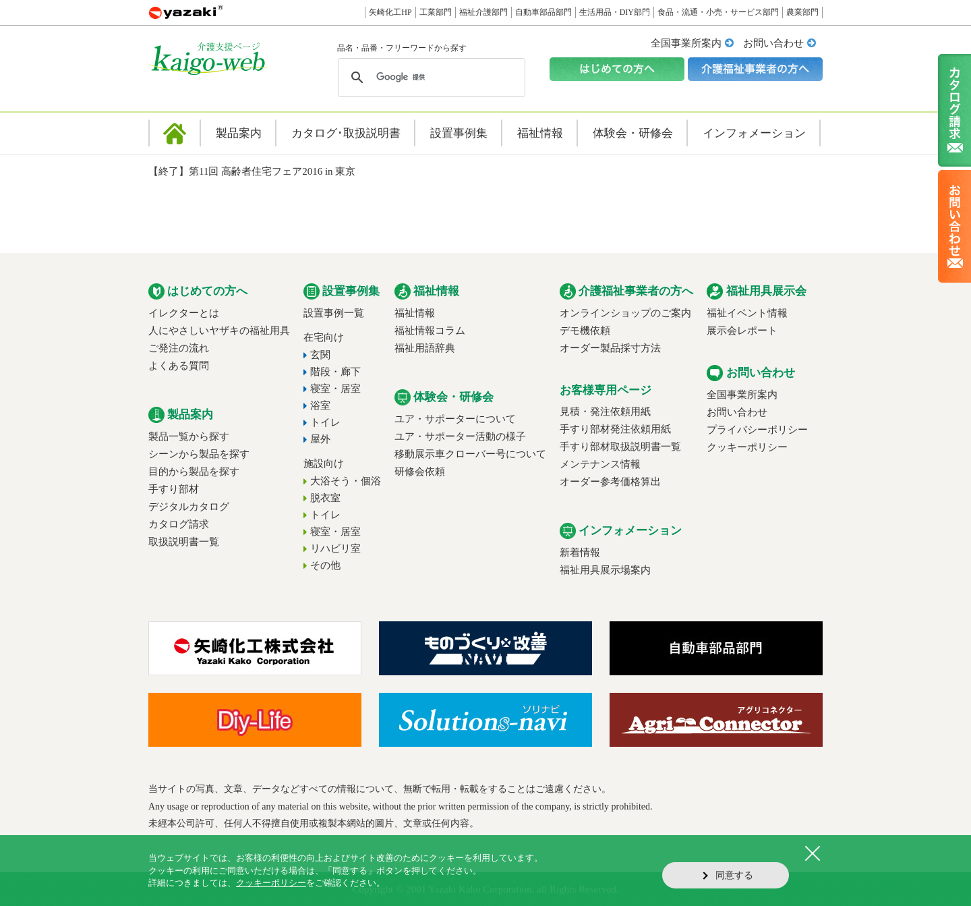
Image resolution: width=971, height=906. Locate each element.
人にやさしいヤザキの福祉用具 (219, 330)
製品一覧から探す (188, 436)
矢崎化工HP (390, 12)
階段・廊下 (335, 371)
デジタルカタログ (188, 506)
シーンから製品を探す (198, 454)
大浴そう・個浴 (345, 481)
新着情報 (580, 552)
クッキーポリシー (747, 447)
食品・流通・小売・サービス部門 (718, 12)
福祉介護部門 (483, 12)
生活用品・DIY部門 (614, 12)
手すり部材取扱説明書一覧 (620, 446)
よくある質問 (178, 365)
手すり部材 (173, 489)
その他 (325, 565)
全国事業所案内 (686, 43)
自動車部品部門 (543, 12)
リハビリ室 (335, 548)
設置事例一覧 (333, 313)
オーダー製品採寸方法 (610, 348)
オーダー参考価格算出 (610, 481)
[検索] (429, 77)
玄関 (320, 354)
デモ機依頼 (585, 330)
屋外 (320, 439)
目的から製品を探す (193, 471)
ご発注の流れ (178, 348)
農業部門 (802, 12)
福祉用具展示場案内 (605, 570)
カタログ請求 (178, 524)
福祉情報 (414, 313)
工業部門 (435, 12)
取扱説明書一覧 (183, 541)
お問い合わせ (773, 43)
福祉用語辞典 (424, 348)
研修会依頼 (419, 471)
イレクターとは (183, 313)
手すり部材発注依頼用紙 (615, 429)
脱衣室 (325, 497)
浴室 (320, 405)
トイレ (325, 422)
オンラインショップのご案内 (625, 313)
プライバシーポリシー (757, 429)
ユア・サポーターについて (455, 419)
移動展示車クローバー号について (470, 454)
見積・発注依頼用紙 (605, 411)
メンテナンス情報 (600, 464)
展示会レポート (742, 330)
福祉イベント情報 (747, 313)
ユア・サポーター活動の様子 (460, 436)
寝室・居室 (335, 388)
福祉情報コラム (429, 330)
